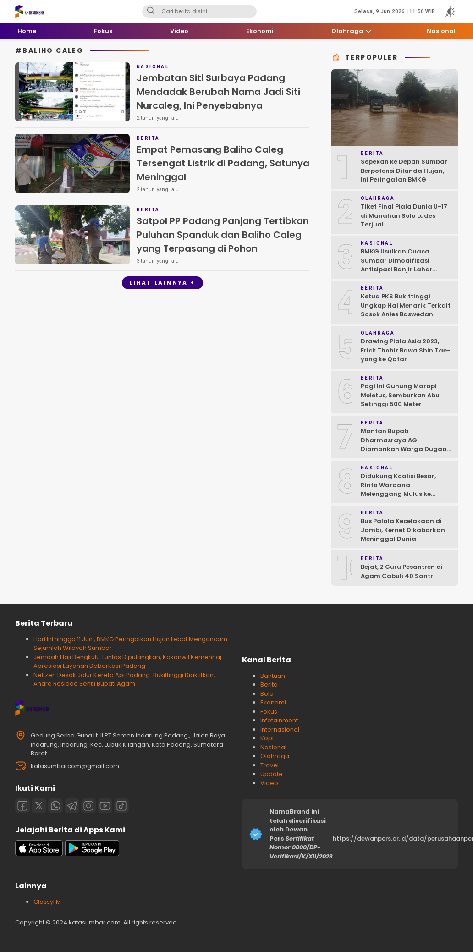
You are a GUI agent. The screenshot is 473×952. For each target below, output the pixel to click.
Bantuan (272, 675)
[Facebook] (22, 805)
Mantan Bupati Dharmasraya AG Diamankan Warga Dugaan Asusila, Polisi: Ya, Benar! (406, 444)
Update (271, 774)
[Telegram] (72, 805)
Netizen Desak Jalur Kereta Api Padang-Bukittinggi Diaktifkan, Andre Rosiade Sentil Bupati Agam (124, 679)
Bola (267, 693)
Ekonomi (273, 702)
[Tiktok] (121, 805)
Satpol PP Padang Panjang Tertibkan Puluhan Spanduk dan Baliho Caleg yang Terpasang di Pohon (223, 235)
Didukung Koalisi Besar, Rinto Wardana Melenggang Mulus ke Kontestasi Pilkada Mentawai (398, 494)
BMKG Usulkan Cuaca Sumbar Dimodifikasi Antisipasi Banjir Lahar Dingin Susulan (397, 265)
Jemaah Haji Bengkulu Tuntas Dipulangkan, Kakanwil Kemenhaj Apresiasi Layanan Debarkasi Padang (127, 662)
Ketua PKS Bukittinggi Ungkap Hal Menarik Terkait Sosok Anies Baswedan (406, 305)
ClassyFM (47, 901)
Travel (269, 765)
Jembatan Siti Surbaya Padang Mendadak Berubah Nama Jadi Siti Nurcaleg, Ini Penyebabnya (218, 92)
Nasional (273, 747)
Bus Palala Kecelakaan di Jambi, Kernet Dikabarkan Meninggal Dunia (403, 530)
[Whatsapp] (55, 805)
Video (269, 783)
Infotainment (279, 720)
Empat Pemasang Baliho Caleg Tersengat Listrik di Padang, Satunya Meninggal (223, 163)
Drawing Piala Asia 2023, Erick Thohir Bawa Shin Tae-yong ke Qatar (406, 350)
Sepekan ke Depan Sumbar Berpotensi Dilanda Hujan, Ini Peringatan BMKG (404, 170)
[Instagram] (88, 805)
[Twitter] (39, 805)
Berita (269, 684)
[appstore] (39, 854)
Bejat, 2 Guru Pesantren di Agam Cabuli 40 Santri (402, 571)
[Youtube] (105, 805)
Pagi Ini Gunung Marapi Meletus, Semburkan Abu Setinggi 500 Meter (400, 395)
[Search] (151, 11)
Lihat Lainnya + (162, 282)
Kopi (267, 738)
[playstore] (92, 854)
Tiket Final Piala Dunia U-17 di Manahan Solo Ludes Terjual (404, 215)
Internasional (279, 729)
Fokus (268, 711)
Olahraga (274, 756)
